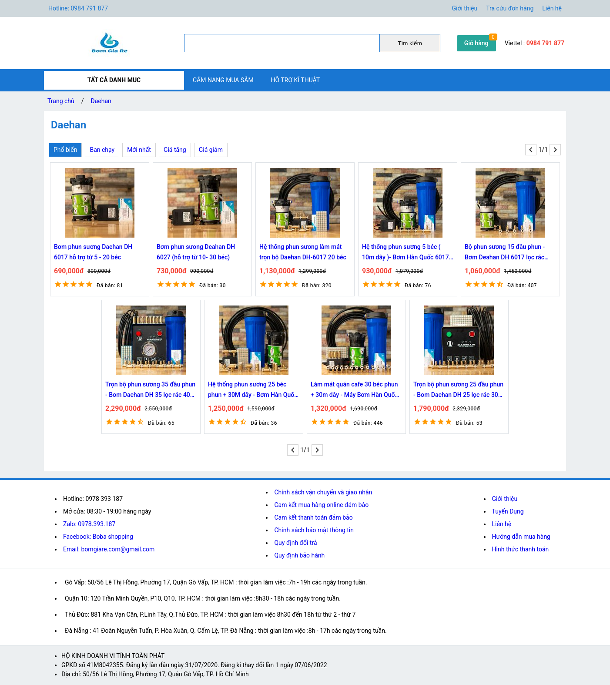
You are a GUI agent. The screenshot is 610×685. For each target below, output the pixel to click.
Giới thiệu (505, 498)
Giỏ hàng (476, 43)
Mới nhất (139, 149)
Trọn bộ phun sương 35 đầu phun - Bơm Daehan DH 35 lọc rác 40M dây (150, 390)
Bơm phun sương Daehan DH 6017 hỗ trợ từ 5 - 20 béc (93, 252)
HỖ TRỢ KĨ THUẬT (295, 80)
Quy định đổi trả (295, 542)
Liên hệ (552, 8)
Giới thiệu (465, 8)
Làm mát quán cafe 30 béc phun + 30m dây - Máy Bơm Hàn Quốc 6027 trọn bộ (354, 390)
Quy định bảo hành (299, 555)
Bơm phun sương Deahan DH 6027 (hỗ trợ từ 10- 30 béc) (196, 252)
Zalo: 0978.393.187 (89, 523)
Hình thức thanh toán (520, 549)
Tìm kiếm (410, 43)
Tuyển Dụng (508, 511)
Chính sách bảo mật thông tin (314, 530)
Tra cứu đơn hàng (509, 8)
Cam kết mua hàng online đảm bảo (321, 504)
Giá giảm (211, 149)
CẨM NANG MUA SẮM (223, 80)
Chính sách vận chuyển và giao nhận (323, 492)
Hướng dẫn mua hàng (521, 536)
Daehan (101, 100)
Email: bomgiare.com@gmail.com (108, 549)
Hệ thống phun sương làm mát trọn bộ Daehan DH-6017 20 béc (302, 252)
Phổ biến (65, 149)
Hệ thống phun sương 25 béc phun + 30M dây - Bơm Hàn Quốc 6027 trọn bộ (253, 390)
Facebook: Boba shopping (98, 536)
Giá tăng (175, 149)
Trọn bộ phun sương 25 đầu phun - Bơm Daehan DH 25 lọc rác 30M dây (458, 390)
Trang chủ (60, 100)
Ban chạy (102, 149)
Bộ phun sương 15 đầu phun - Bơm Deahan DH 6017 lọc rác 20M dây (505, 252)
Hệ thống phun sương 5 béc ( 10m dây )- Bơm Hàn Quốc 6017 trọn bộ (405, 252)
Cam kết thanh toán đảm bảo (313, 517)
